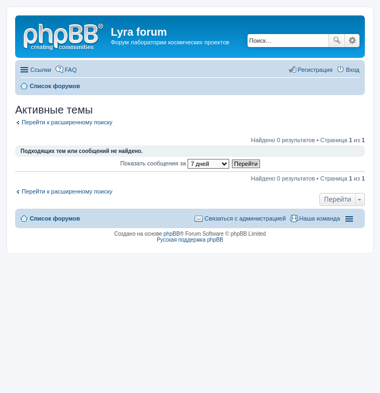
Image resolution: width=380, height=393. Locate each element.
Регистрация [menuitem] (315, 69)
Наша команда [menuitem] (319, 218)
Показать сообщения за (174, 163)
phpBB (172, 234)
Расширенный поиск (352, 40)
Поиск (337, 40)
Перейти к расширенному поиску (67, 122)
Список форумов (55, 218)
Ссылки (40, 69)
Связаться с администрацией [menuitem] (244, 218)
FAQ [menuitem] (71, 69)
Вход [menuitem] (352, 69)
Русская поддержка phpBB (190, 240)
